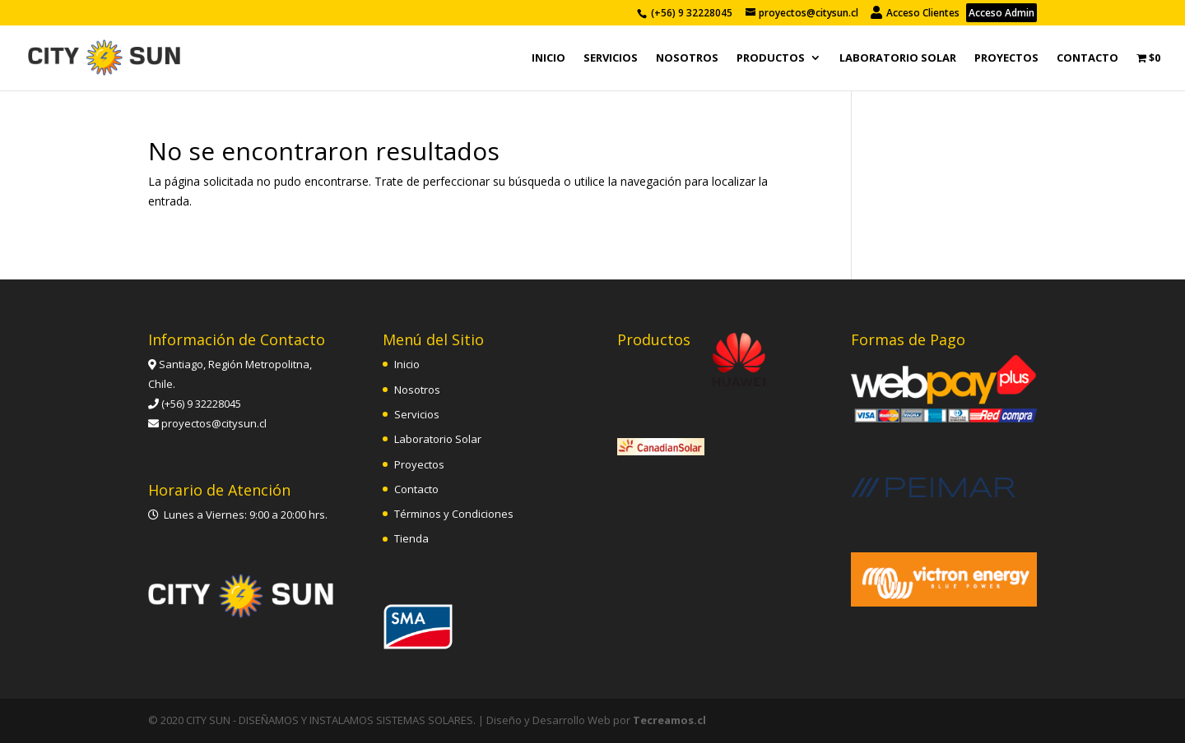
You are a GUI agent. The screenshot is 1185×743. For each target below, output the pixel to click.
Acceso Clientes (916, 13)
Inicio (548, 58)
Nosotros (687, 58)
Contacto (1087, 58)
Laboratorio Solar (897, 58)
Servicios (610, 58)
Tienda (411, 538)
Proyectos (1006, 58)
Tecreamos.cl (669, 720)
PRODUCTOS (771, 58)
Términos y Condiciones (454, 513)
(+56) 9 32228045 (691, 13)
